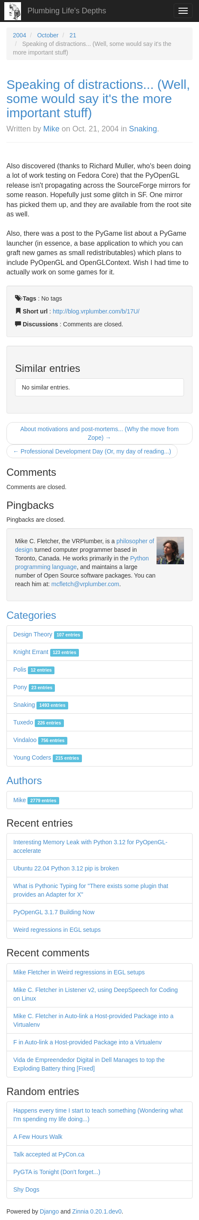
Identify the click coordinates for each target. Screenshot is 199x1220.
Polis (33, 669)
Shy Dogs (26, 1189)
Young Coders (47, 757)
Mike (51, 129)
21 (72, 35)
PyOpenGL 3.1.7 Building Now (53, 912)
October (48, 35)
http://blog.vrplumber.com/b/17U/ (96, 311)
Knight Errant (46, 651)
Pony (34, 687)
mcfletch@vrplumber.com (85, 584)
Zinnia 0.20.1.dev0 (96, 1211)
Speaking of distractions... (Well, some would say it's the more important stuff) (98, 98)
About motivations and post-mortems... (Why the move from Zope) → (99, 433)
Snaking (143, 129)
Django (49, 1211)
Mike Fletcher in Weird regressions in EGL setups (79, 972)
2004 (19, 35)
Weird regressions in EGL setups (57, 929)
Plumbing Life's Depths (66, 10)
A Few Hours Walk (38, 1136)
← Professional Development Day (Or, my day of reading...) (92, 451)
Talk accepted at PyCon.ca (48, 1154)
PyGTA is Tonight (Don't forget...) (56, 1171)
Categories (31, 615)
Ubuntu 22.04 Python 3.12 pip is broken (66, 868)
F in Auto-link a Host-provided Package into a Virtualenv (87, 1042)
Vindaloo (40, 739)
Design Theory (48, 634)
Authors (24, 780)
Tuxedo (38, 722)
